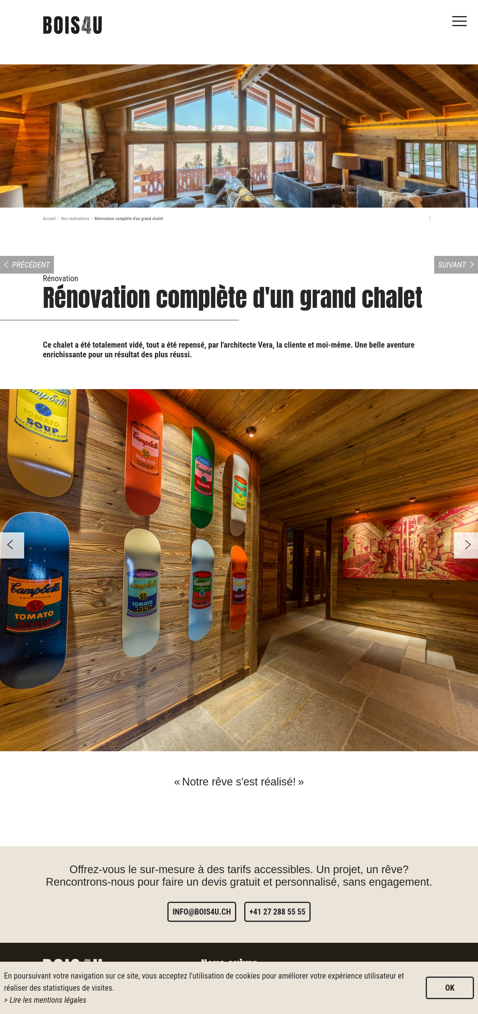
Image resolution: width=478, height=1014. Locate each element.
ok (449, 988)
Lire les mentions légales (48, 1000)
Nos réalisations (75, 218)
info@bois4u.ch (202, 912)
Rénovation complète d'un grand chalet (129, 218)
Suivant (452, 265)
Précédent (31, 265)
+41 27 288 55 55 (277, 912)
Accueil (49, 218)
